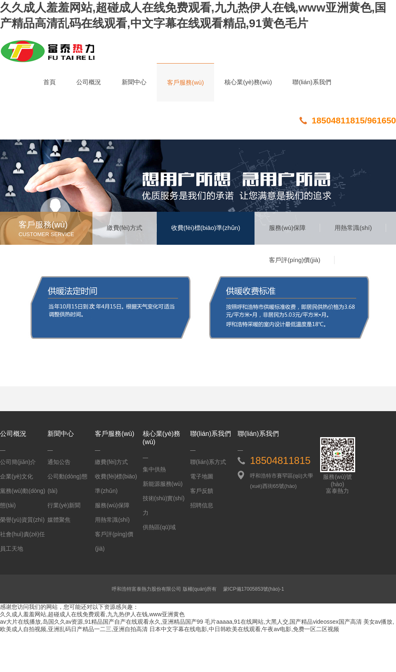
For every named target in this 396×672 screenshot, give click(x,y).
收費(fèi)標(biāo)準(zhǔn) (205, 227)
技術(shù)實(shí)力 (164, 505)
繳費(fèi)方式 (124, 227)
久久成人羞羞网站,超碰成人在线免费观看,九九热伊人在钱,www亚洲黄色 (92, 614)
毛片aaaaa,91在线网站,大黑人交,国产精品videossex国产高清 (283, 621)
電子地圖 (201, 476)
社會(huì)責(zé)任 (22, 534)
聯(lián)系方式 (208, 462)
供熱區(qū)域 (159, 527)
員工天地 (11, 548)
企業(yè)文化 (16, 476)
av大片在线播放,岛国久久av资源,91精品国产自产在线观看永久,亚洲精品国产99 (101, 621)
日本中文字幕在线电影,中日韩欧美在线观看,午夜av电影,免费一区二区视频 (244, 629)
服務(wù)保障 (287, 227)
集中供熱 (154, 469)
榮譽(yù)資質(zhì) (22, 519)
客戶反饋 (201, 490)
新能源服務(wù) (163, 483)
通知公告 (59, 462)
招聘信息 (201, 505)
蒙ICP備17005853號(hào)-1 (253, 589)
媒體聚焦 (59, 519)
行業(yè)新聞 (63, 505)
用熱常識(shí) (353, 227)
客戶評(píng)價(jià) (294, 259)
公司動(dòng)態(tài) (67, 483)
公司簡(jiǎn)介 (18, 462)
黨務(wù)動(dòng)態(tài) (22, 498)
